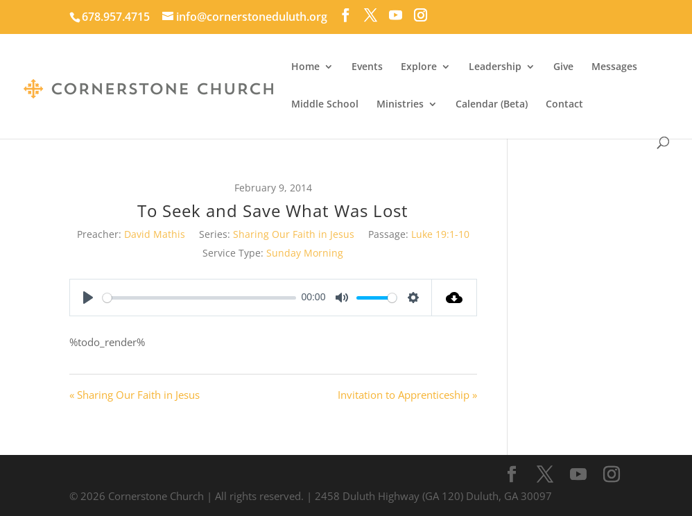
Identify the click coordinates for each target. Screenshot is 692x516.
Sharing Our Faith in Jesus (293, 234)
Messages (614, 67)
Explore (419, 67)
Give (563, 67)
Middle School (324, 104)
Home (305, 67)
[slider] (199, 297)
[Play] (88, 297)
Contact (564, 104)
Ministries (400, 104)
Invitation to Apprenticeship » (407, 395)
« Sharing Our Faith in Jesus (134, 395)
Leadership (495, 67)
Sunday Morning (304, 252)
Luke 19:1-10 (440, 234)
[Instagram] (420, 15)
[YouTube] (395, 15)
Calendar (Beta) (492, 104)
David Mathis (154, 234)
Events (367, 67)
